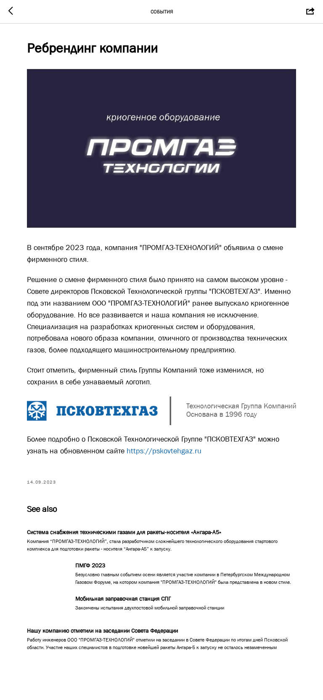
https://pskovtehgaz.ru (164, 451)
